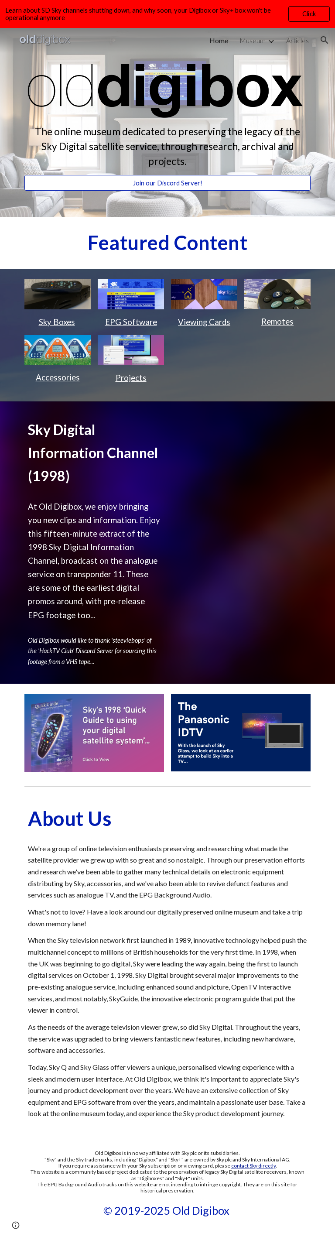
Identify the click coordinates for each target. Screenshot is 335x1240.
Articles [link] (297, 40)
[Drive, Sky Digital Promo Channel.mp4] (240, 459)
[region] (167, 14)
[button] (324, 40)
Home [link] (218, 40)
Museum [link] (252, 40)
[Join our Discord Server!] (167, 183)
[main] (167, 146)
